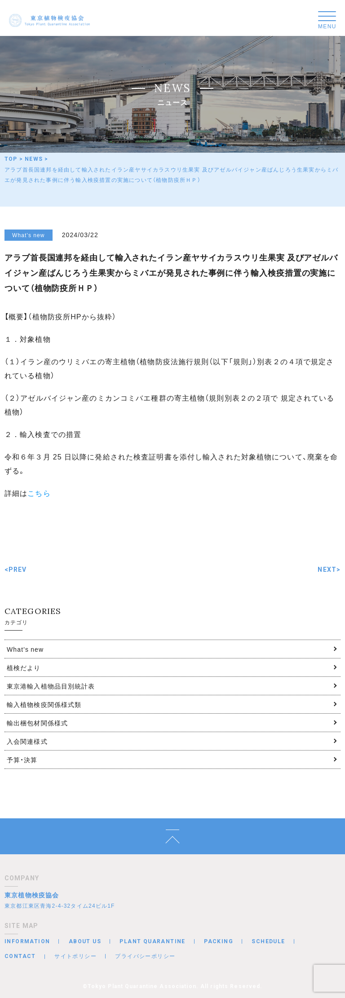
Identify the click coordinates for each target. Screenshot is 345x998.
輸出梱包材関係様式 (37, 722)
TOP (11, 159)
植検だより (24, 667)
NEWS (34, 159)
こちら (38, 492)
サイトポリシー (75, 956)
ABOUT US (85, 941)
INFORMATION (27, 941)
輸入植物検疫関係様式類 (44, 704)
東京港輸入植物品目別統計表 (51, 685)
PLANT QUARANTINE (152, 941)
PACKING (218, 941)
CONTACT (20, 956)
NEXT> (329, 569)
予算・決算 (22, 759)
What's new (25, 649)
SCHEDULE (268, 941)
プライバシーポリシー (145, 956)
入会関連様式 (27, 741)
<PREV (15, 569)
